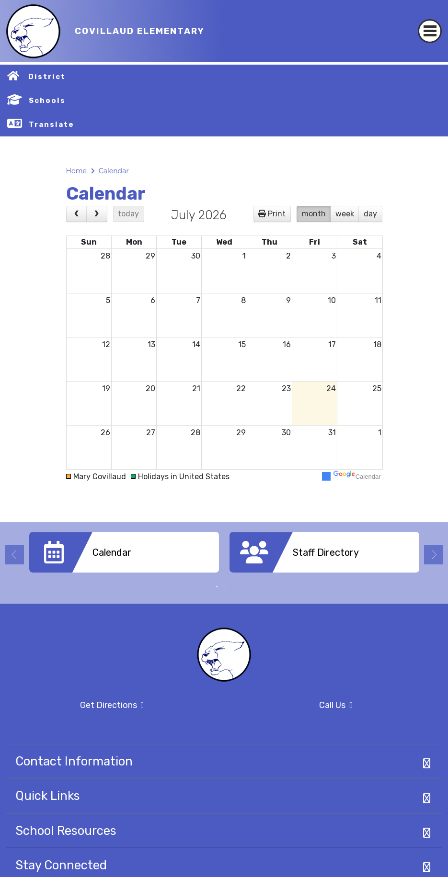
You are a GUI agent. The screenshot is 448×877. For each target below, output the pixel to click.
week (344, 213)
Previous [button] (14, 554)
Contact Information (74, 761)
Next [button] (433, 554)
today (128, 213)
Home (76, 171)
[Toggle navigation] (430, 22)
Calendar (114, 171)
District (47, 76)
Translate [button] (51, 124)
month (314, 213)
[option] (124, 556)
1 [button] (217, 587)
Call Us (291, 705)
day (370, 213)
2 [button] (231, 587)
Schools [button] (47, 100)
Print (277, 213)
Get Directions (75, 708)
